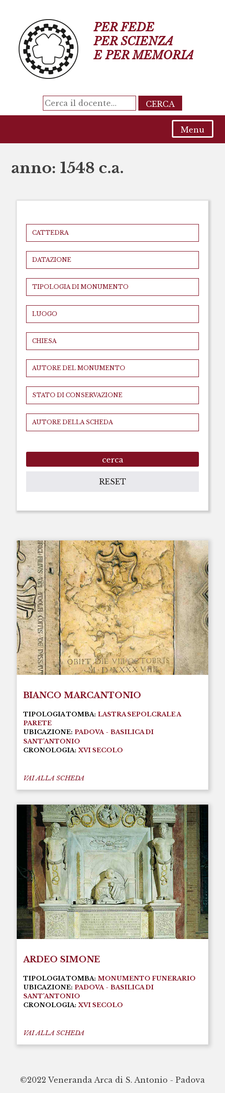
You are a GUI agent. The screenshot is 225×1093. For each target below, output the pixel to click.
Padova (89, 732)
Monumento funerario (147, 978)
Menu (193, 129)
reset (112, 481)
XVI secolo (100, 750)
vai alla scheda (53, 778)
